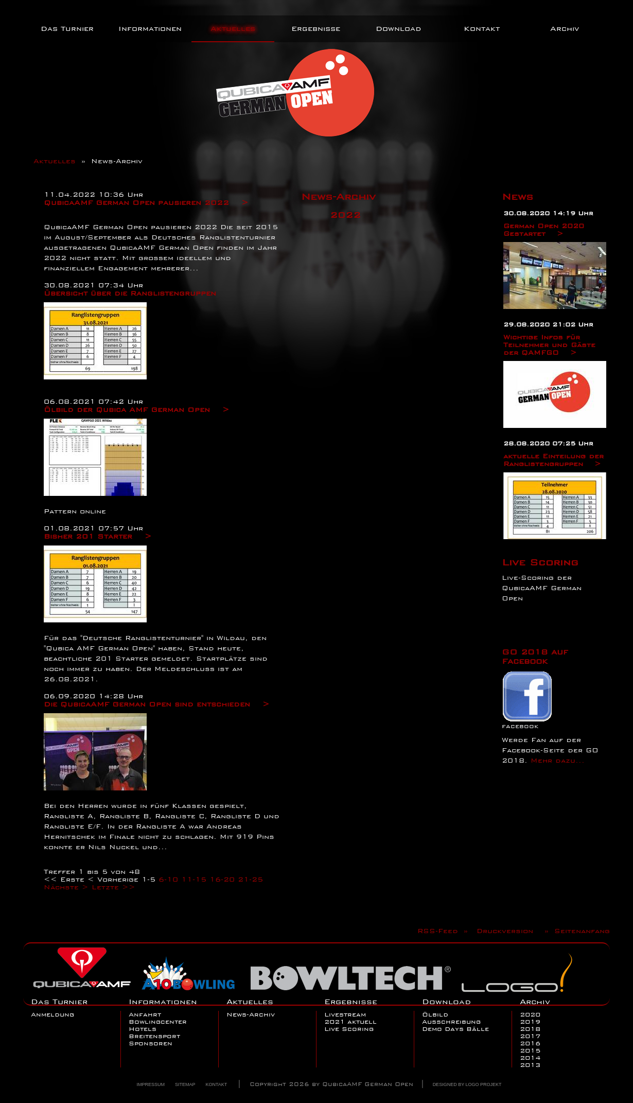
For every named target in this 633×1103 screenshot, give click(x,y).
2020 (530, 1014)
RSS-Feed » (445, 931)
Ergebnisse (315, 28)
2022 (345, 215)
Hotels (142, 1028)
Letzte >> (113, 887)
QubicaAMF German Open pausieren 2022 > (146, 202)
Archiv (564, 28)
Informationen (150, 28)
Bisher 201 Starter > (97, 536)
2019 (530, 1021)
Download (398, 28)
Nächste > (66, 887)
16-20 (222, 879)
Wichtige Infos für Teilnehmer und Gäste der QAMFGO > (549, 344)
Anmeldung (52, 1014)
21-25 (250, 879)
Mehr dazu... (558, 760)
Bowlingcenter (158, 1021)
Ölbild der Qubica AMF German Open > (136, 409)
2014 (530, 1057)
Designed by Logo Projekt (467, 1084)
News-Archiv (250, 1014)
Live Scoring (540, 561)
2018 (530, 1028)
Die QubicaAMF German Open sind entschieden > (156, 704)
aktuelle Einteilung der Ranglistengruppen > (553, 460)
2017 (530, 1036)
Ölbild (435, 1014)
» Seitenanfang (574, 931)
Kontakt (482, 28)
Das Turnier (67, 28)
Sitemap (185, 1084)
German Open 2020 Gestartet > (543, 229)
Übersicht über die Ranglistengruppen (130, 293)
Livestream (345, 1014)
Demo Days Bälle (455, 1028)
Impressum (151, 1084)
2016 (530, 1043)
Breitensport (154, 1036)
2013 (530, 1064)
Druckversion (508, 931)
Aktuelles (232, 28)
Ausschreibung (451, 1021)
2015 (530, 1050)
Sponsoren (150, 1043)
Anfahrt (145, 1014)
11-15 (193, 879)
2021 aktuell (350, 1021)
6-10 (168, 879)
